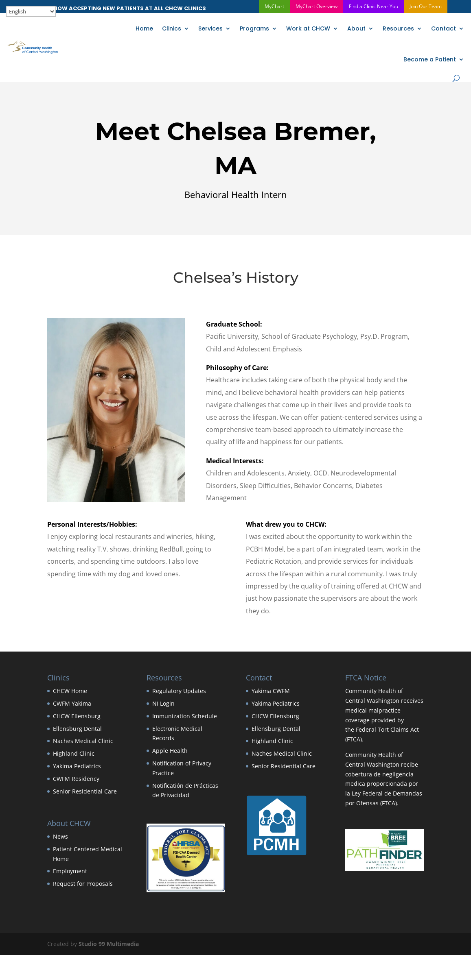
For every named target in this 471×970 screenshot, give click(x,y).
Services (210, 28)
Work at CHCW (308, 28)
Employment (70, 871)
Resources (398, 28)
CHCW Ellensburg (77, 716)
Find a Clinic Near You (373, 6)
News (60, 836)
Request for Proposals (83, 883)
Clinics (171, 28)
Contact (443, 28)
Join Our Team (426, 6)
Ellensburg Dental (77, 728)
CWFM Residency (76, 779)
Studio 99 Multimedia (109, 944)
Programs (254, 28)
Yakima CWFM (271, 691)
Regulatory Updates (179, 691)
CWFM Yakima (72, 703)
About (356, 28)
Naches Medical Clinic (83, 741)
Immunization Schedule (184, 716)
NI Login (163, 703)
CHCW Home (70, 691)
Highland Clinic (73, 753)
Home (144, 28)
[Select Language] (31, 11)
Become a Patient (429, 59)
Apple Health (170, 750)
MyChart (274, 6)
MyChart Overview (316, 6)
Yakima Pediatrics (77, 766)
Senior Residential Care (85, 791)
